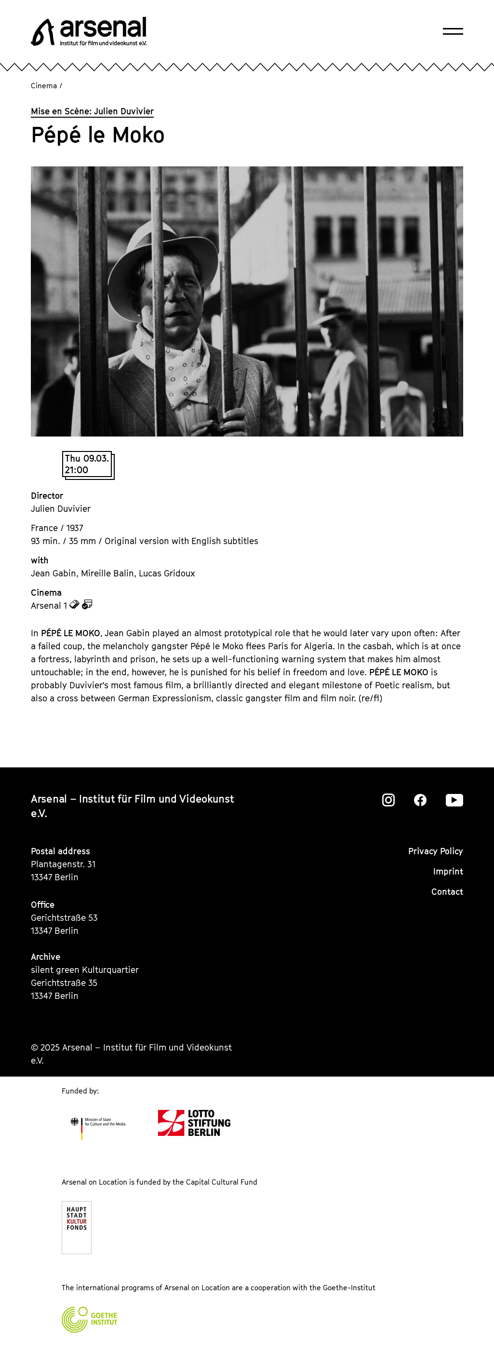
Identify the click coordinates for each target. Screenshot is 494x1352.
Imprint (448, 871)
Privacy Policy (435, 851)
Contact (447, 892)
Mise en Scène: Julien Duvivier (92, 111)
